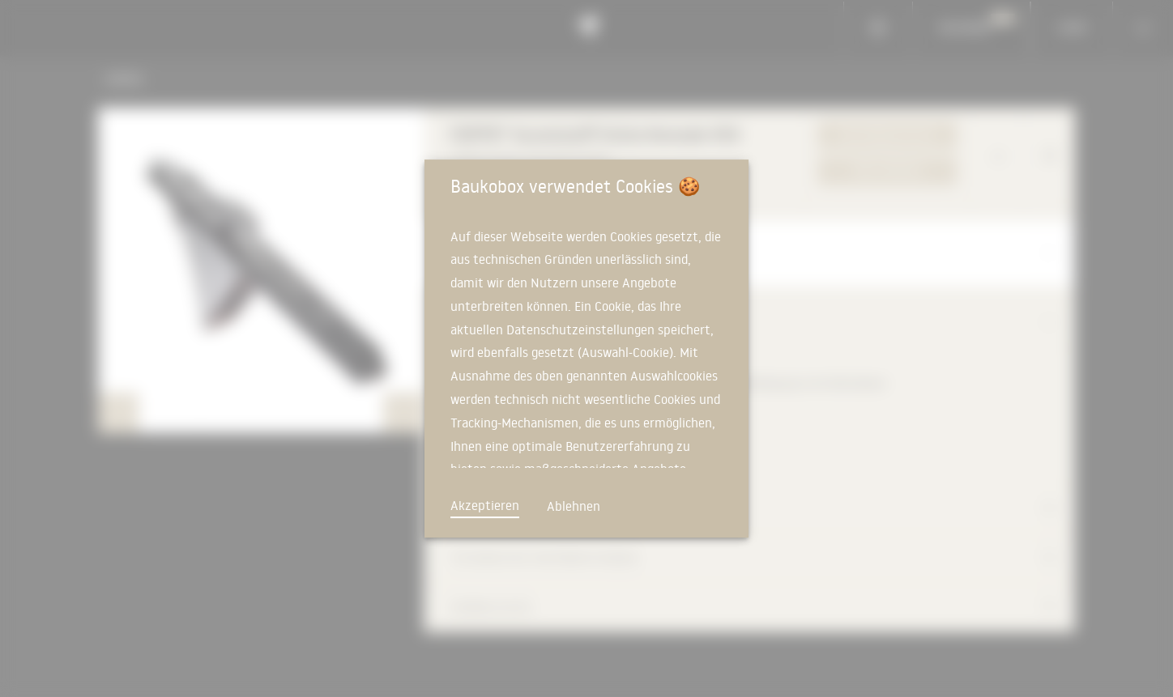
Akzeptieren (484, 505)
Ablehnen (573, 506)
